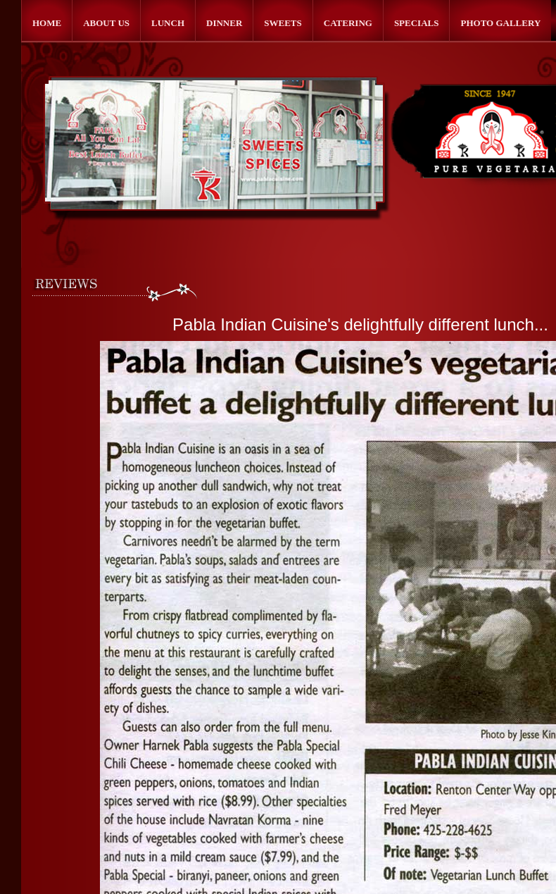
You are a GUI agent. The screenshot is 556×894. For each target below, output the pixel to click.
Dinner (224, 23)
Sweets (282, 23)
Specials (416, 23)
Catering (348, 23)
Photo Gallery (500, 23)
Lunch (167, 23)
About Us (106, 23)
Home (46, 23)
